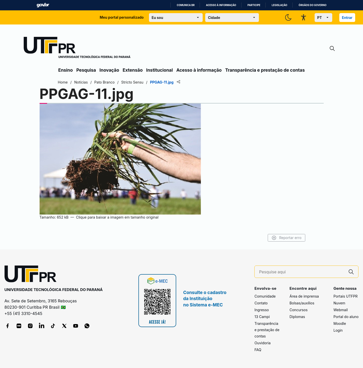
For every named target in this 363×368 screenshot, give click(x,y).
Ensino (65, 70)
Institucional (159, 70)
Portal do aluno (346, 316)
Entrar (347, 17)
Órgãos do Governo (312, 5)
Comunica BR (186, 5)
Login (338, 330)
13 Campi (262, 316)
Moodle (340, 323)
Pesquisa (86, 70)
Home (64, 82)
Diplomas (297, 316)
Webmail (341, 310)
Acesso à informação (221, 5)
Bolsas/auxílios (301, 303)
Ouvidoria (262, 343)
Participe (254, 5)
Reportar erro (285, 237)
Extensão (133, 70)
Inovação (109, 70)
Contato (260, 303)
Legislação (279, 5)
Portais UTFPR (346, 296)
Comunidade (265, 296)
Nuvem (339, 303)
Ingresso (261, 310)
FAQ (257, 350)
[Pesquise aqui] (301, 272)
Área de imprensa (304, 296)
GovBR (43, 5)
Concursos (298, 310)
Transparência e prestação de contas (265, 70)
